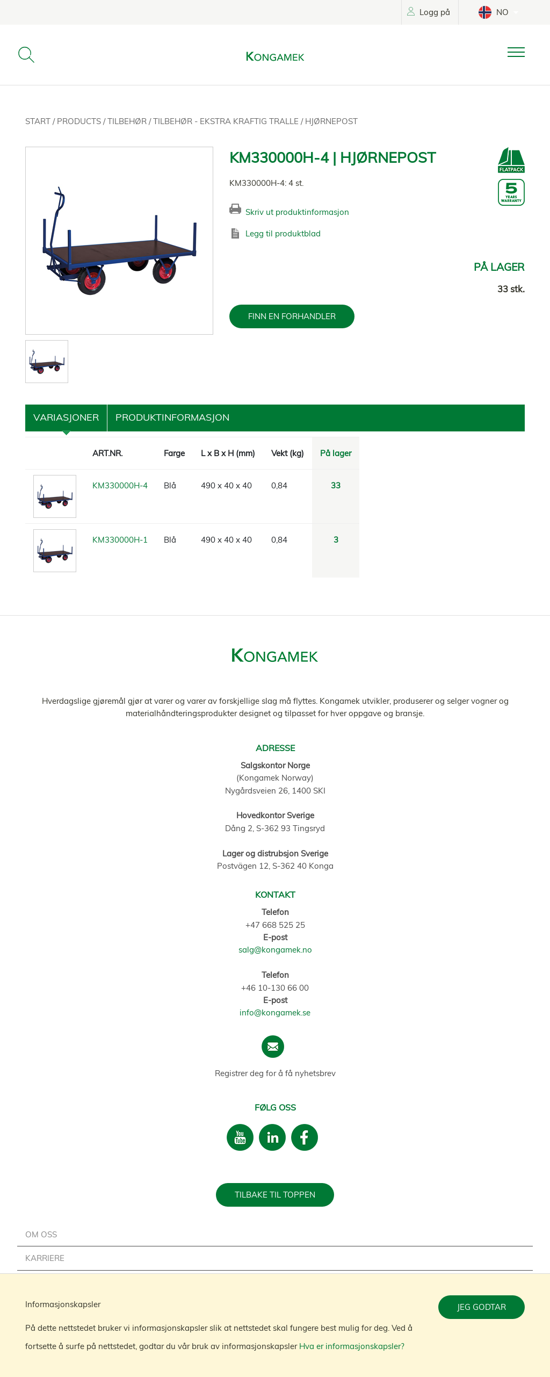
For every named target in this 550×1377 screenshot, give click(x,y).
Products (80, 121)
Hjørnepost (331, 121)
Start (39, 121)
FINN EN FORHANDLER (292, 316)
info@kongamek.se (275, 1012)
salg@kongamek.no (275, 950)
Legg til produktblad (283, 233)
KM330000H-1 (120, 540)
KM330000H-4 (120, 485)
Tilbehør (128, 121)
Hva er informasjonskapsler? (351, 1346)
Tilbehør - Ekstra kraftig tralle (227, 121)
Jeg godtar (481, 1307)
